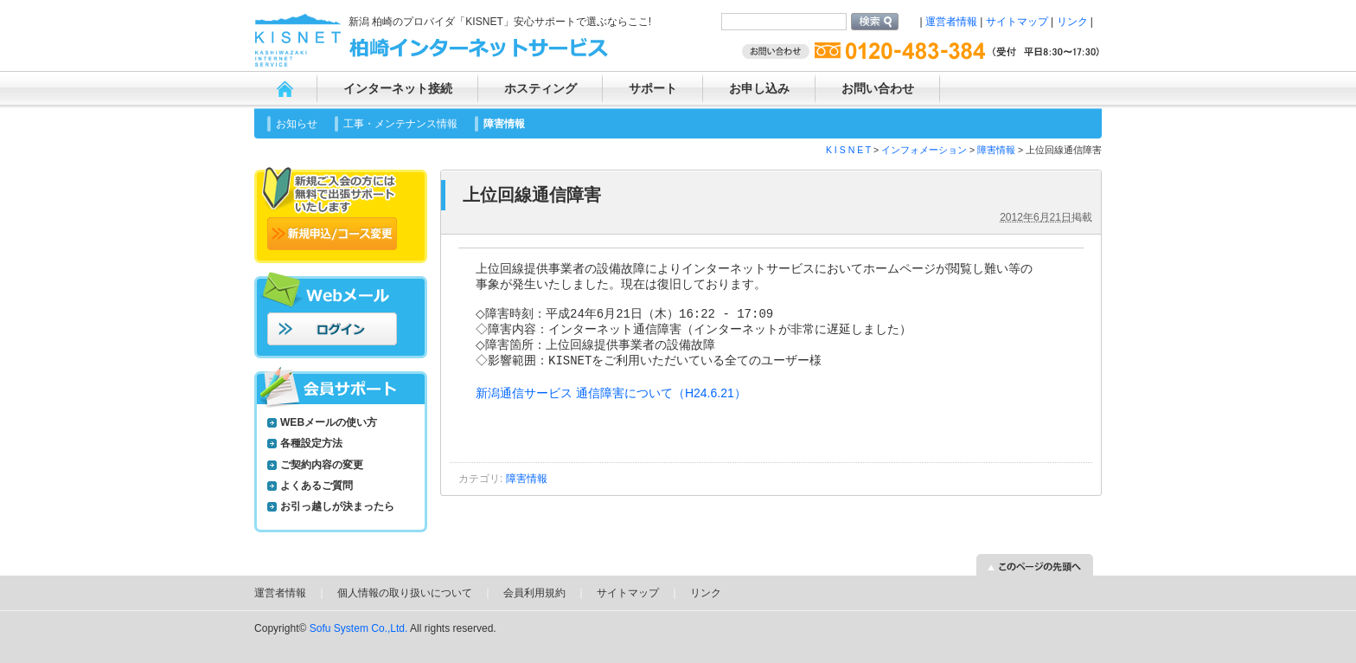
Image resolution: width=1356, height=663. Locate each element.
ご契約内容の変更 (321, 465)
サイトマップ (1017, 22)
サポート (653, 88)
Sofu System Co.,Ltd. (359, 628)
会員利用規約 (534, 593)
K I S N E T (848, 150)
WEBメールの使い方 (328, 422)
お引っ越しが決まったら (337, 506)
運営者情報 (951, 22)
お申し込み (759, 88)
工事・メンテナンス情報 (400, 124)
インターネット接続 (397, 88)
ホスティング (540, 88)
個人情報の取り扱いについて (404, 593)
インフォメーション (924, 150)
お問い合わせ (877, 88)
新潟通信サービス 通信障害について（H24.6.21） (611, 406)
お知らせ (296, 124)
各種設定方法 (311, 443)
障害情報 (504, 124)
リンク (1072, 22)
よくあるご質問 (316, 486)
